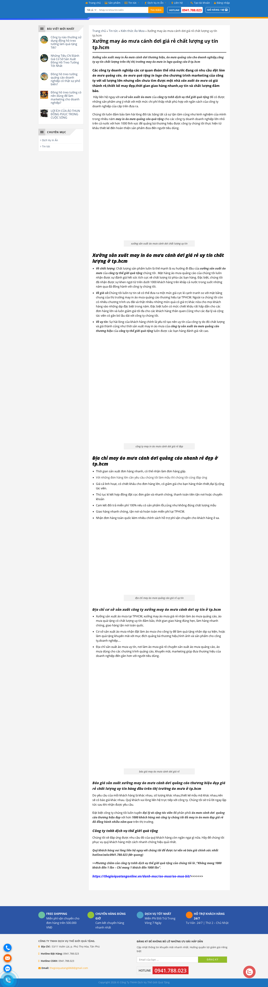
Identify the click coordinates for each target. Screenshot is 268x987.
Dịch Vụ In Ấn (156, 2)
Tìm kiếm (156, 10)
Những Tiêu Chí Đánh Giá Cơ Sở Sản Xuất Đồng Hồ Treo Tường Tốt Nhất (65, 61)
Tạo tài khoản (200, 2)
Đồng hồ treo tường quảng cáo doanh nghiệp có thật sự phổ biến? (65, 79)
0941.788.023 (192, 10)
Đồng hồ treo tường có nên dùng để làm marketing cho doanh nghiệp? (66, 97)
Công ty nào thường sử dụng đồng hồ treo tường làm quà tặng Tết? (66, 42)
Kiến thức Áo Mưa (133, 31)
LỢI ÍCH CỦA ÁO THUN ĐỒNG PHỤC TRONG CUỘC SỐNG (65, 114)
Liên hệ (177, 2)
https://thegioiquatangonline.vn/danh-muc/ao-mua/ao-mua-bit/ (141, 876)
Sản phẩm (112, 2)
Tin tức (133, 2)
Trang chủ (93, 2)
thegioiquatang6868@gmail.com (69, 968)
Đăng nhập (222, 2)
